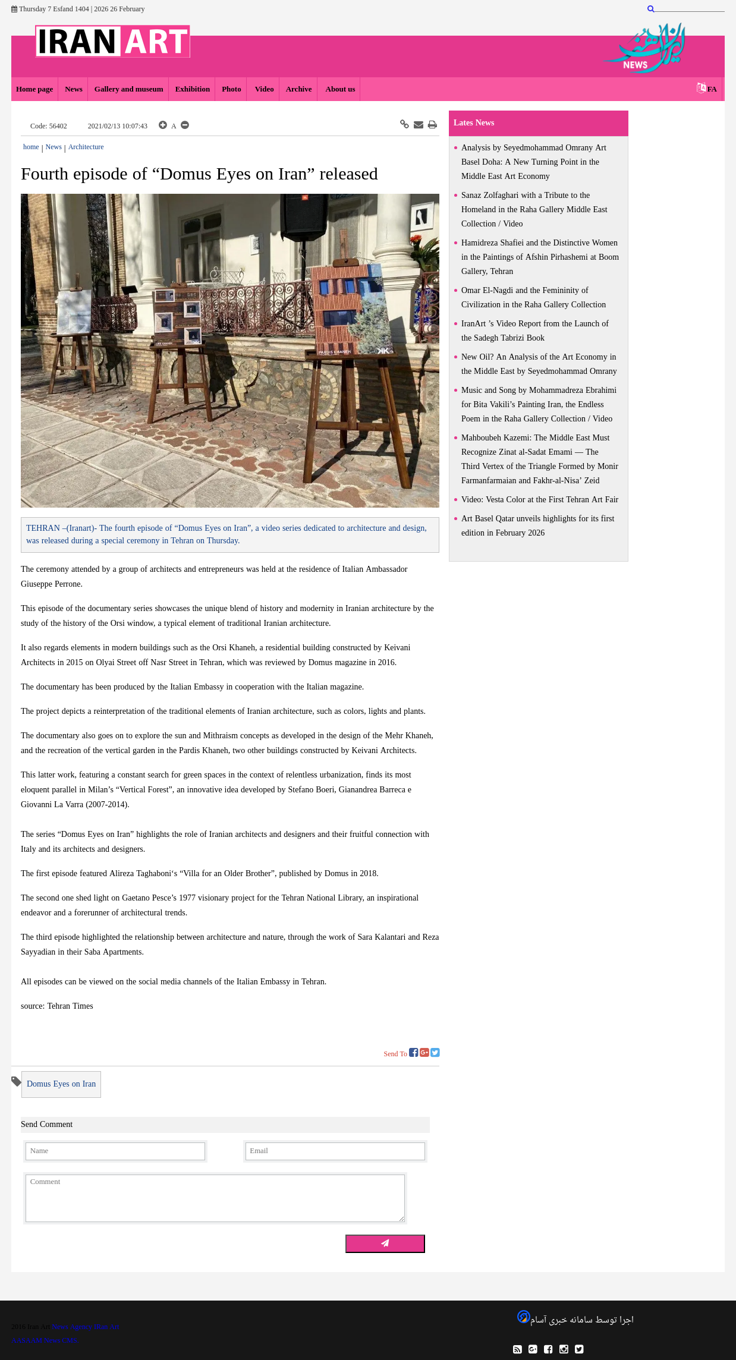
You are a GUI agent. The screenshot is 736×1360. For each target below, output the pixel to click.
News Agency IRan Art (85, 1327)
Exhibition (192, 89)
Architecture (86, 147)
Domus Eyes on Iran (61, 1084)
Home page (34, 89)
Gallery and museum (129, 89)
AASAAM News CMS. (45, 1341)
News (74, 89)
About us (340, 89)
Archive (299, 89)
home (31, 147)
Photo (231, 89)
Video (263, 89)
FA (712, 89)
